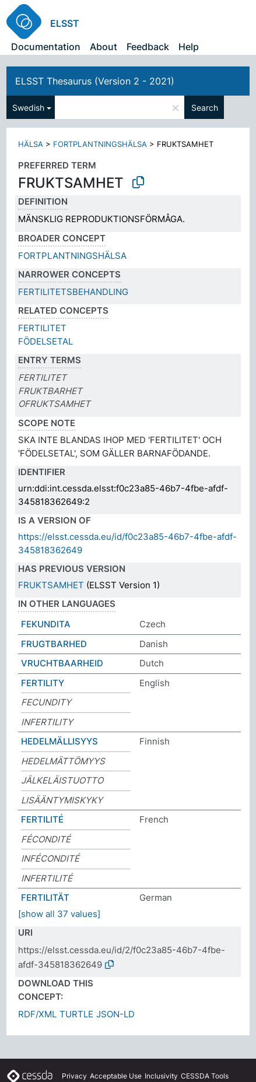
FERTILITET (42, 327)
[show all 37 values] (59, 913)
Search (204, 108)
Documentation (45, 46)
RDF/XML (37, 1014)
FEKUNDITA (46, 624)
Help (188, 46)
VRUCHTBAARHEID (62, 663)
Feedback (148, 46)
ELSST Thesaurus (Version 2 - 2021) (94, 81)
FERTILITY (42, 682)
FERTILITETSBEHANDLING (73, 291)
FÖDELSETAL (45, 341)
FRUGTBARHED (54, 643)
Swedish (28, 108)
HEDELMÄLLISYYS (59, 741)
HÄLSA (30, 144)
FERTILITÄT (45, 897)
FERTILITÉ (42, 819)
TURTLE (76, 1014)
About (103, 46)
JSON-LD (115, 1014)
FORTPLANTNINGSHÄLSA (100, 144)
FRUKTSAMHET (51, 585)
